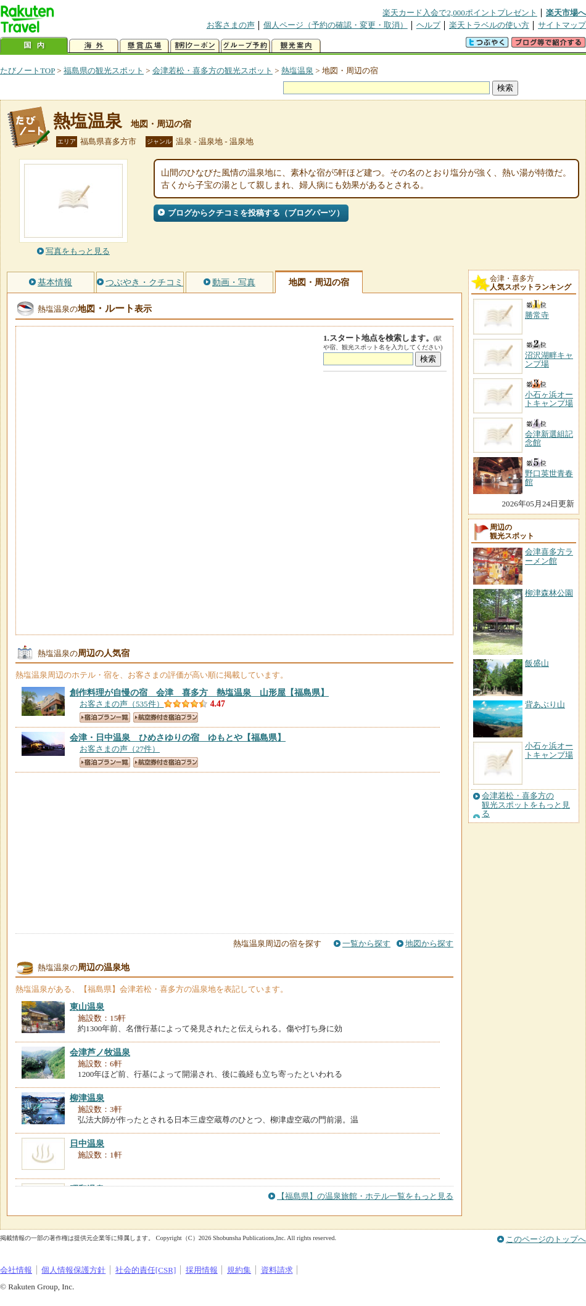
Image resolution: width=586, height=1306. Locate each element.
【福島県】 (199, 692)
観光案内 (296, 46)
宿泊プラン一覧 (105, 717)
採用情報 (202, 1270)
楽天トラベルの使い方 (489, 25)
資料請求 (277, 1270)
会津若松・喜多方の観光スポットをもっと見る (526, 805)
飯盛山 (537, 663)
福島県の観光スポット (104, 70)
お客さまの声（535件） (122, 703)
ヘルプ (428, 25)
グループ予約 (245, 46)
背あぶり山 (545, 704)
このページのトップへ (546, 1239)
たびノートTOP (27, 70)
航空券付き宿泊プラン (165, 717)
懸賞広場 (144, 46)
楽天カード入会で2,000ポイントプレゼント (459, 12)
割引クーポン (195, 46)
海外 (93, 46)
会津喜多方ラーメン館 (549, 556)
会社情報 (16, 1270)
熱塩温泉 (297, 70)
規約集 (239, 1270)
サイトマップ (562, 25)
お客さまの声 (231, 25)
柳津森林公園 (549, 593)
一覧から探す (366, 943)
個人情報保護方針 (73, 1270)
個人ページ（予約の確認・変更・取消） (335, 25)
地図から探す (429, 943)
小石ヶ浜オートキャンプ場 (549, 750)
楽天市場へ (566, 12)
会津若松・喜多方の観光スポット (212, 70)
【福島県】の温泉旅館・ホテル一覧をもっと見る (365, 1196)
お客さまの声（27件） (120, 748)
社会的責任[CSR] (145, 1270)
